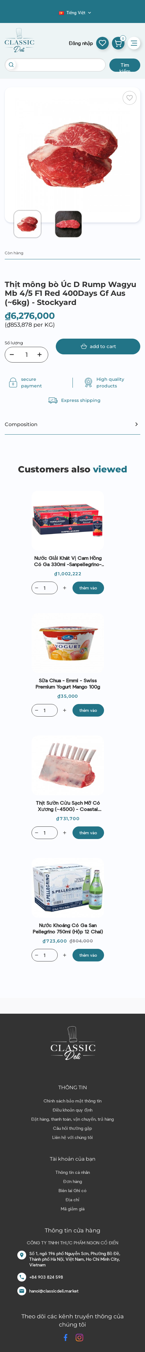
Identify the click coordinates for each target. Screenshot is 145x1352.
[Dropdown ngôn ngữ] (75, 12)
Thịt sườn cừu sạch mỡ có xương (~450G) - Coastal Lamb (68, 806)
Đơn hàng (72, 1181)
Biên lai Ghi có (72, 1190)
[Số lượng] (26, 355)
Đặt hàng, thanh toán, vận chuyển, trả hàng (72, 1119)
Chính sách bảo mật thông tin (73, 1100)
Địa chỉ (72, 1199)
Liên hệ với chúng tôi (72, 1137)
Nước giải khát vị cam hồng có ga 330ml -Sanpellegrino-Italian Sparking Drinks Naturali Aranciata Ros (68, 561)
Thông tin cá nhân (72, 1172)
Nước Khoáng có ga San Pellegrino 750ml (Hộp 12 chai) (68, 928)
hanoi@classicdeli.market (53, 1290)
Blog (55, 14)
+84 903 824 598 (46, 1277)
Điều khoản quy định (72, 1110)
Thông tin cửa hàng (72, 1230)
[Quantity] (45, 588)
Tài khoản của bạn (73, 1159)
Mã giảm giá (72, 1208)
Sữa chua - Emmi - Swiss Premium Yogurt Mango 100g (68, 683)
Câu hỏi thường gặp (72, 1128)
